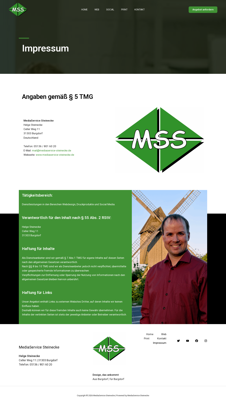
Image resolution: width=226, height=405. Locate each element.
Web (96, 9)
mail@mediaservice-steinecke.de (51, 150)
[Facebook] (196, 340)
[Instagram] (205, 340)
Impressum (159, 342)
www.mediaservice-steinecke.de (55, 154)
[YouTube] (187, 340)
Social (110, 9)
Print (125, 9)
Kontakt (141, 9)
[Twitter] (178, 340)
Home (83, 9)
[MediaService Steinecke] (18, 9)
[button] (203, 9)
